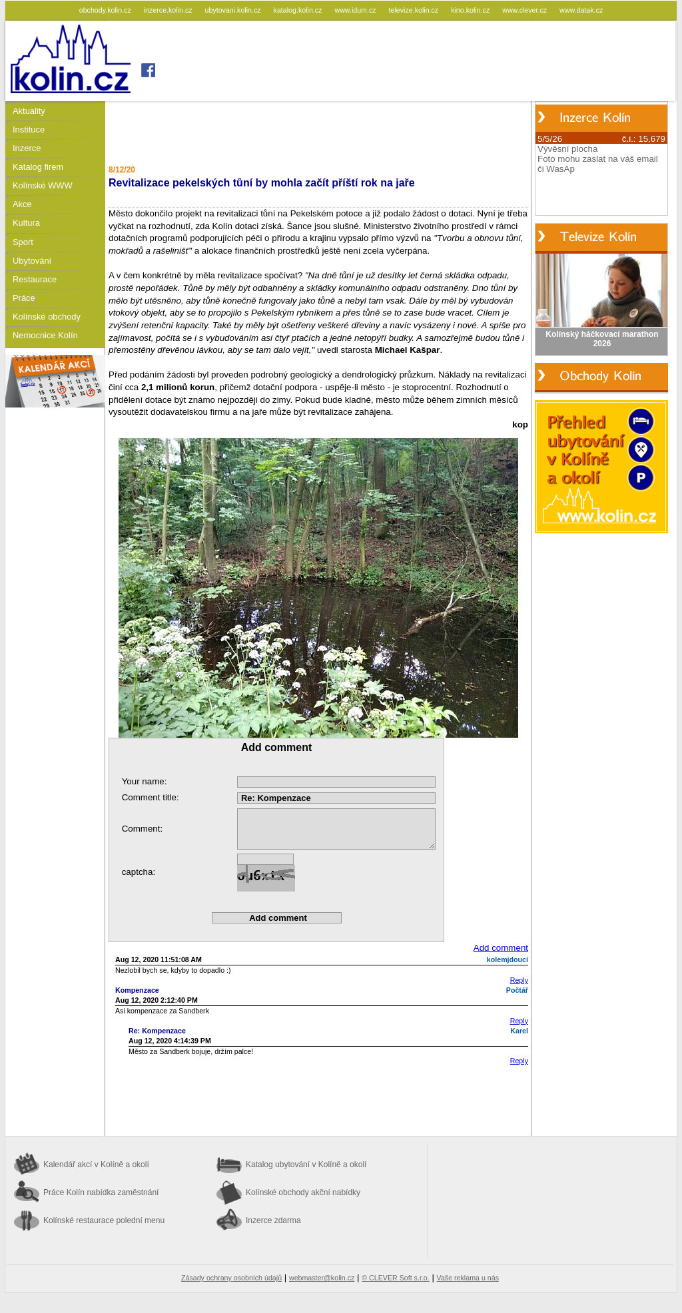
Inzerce (27, 148)
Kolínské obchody (47, 317)
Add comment (501, 948)
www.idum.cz (356, 10)
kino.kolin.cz (471, 10)
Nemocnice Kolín (45, 335)
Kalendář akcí (96, 1164)
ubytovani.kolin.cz (234, 10)
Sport (23, 242)
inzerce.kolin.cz (169, 10)
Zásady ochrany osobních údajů (231, 1278)
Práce (24, 298)
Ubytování (32, 261)
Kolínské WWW (43, 185)
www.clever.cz (525, 10)
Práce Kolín (101, 1192)
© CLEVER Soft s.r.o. (395, 1278)
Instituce (29, 129)
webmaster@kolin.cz (321, 1278)
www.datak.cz (581, 10)
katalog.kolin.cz (299, 10)
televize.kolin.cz (415, 10)
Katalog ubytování (306, 1164)
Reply (519, 980)
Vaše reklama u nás (468, 1278)
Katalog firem (38, 167)
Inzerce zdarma (273, 1220)
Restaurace (35, 279)
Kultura (26, 223)
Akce (22, 204)
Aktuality (29, 111)
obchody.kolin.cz (106, 10)
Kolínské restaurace (104, 1220)
